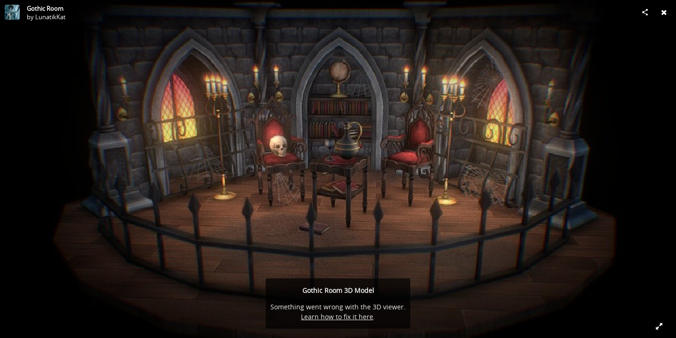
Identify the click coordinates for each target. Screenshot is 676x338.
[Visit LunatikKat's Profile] (12, 12)
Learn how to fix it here (337, 316)
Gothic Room (45, 8)
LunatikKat (50, 17)
